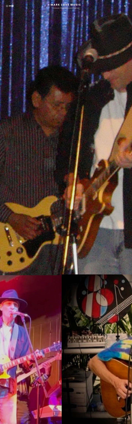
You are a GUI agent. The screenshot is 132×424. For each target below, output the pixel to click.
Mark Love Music (66, 4)
